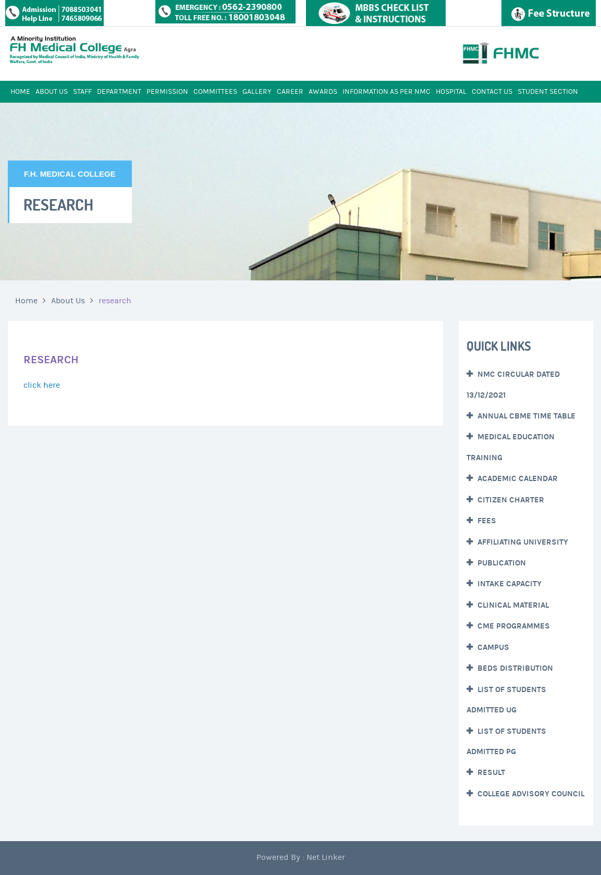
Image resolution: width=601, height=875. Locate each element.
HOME (20, 92)
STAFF (82, 92)
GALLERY (257, 92)
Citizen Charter (509, 499)
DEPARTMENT (119, 92)
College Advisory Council (529, 793)
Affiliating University (521, 542)
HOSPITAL (451, 92)
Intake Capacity (508, 583)
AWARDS (323, 92)
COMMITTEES (215, 92)
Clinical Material (512, 605)
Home (26, 300)
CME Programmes (512, 626)
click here (41, 385)
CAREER (290, 92)
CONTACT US (492, 92)
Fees (485, 520)
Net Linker (325, 857)
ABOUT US (51, 92)
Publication (500, 563)
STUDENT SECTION (548, 92)
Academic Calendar (516, 478)
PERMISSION (167, 92)
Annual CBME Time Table (525, 416)
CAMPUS (492, 647)
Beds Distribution (514, 668)
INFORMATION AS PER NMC (386, 92)
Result (490, 772)
